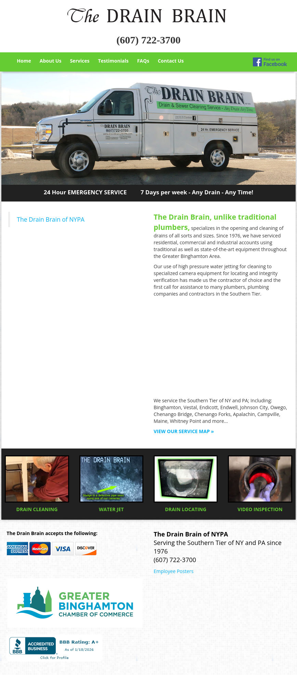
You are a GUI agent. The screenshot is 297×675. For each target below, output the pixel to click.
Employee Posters (173, 571)
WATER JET (111, 483)
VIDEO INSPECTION (260, 483)
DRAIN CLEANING (37, 483)
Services (79, 60)
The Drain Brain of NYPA (50, 219)
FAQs (143, 60)
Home (24, 60)
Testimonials (113, 60)
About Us (51, 60)
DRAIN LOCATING (186, 483)
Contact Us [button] (171, 60)
